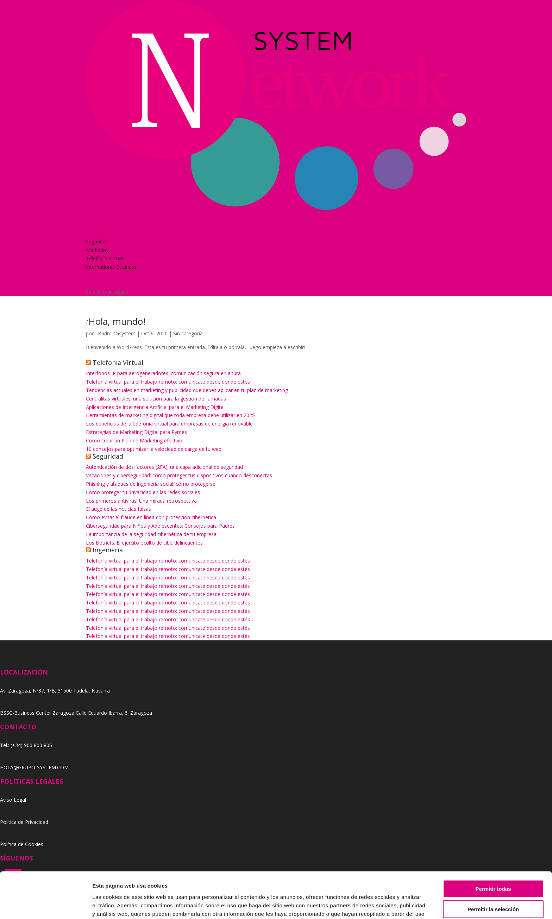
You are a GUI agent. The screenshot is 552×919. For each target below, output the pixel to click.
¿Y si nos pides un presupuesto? (122, 283)
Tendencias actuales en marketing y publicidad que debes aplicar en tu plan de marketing (187, 390)
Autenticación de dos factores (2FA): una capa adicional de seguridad (164, 467)
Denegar (493, 890)
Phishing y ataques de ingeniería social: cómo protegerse (150, 483)
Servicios (96, 233)
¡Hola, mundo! (115, 321)
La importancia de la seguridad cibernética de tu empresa (151, 534)
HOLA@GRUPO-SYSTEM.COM (34, 767)
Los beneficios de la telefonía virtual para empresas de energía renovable (169, 423)
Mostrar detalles (381, 905)
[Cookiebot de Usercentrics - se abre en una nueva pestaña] (45, 905)
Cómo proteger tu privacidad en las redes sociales (143, 492)
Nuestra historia (104, 225)
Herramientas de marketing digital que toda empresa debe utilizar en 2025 (170, 415)
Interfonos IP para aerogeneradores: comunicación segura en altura (163, 373)
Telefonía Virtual (104, 258)
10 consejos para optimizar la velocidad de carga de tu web (153, 449)
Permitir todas (493, 849)
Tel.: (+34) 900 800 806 (26, 745)
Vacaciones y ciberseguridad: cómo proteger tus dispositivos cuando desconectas (179, 475)
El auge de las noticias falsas (118, 508)
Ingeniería (108, 550)
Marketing (97, 250)
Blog (91, 275)
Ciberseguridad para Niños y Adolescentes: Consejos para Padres (160, 525)
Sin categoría (188, 333)
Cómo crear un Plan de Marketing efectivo (134, 440)
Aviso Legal (13, 799)
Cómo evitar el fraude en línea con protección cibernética (151, 517)
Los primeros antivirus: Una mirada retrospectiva (141, 500)
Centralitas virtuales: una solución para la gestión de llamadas (156, 398)
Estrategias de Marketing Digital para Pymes (136, 432)
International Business (111, 266)
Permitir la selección (493, 870)
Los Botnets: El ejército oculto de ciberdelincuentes (144, 542)
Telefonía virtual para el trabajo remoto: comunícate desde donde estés (168, 381)
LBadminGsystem (115, 333)
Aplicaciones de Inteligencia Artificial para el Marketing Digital (155, 407)
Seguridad (97, 241)
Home (93, 216)
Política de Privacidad (24, 822)
